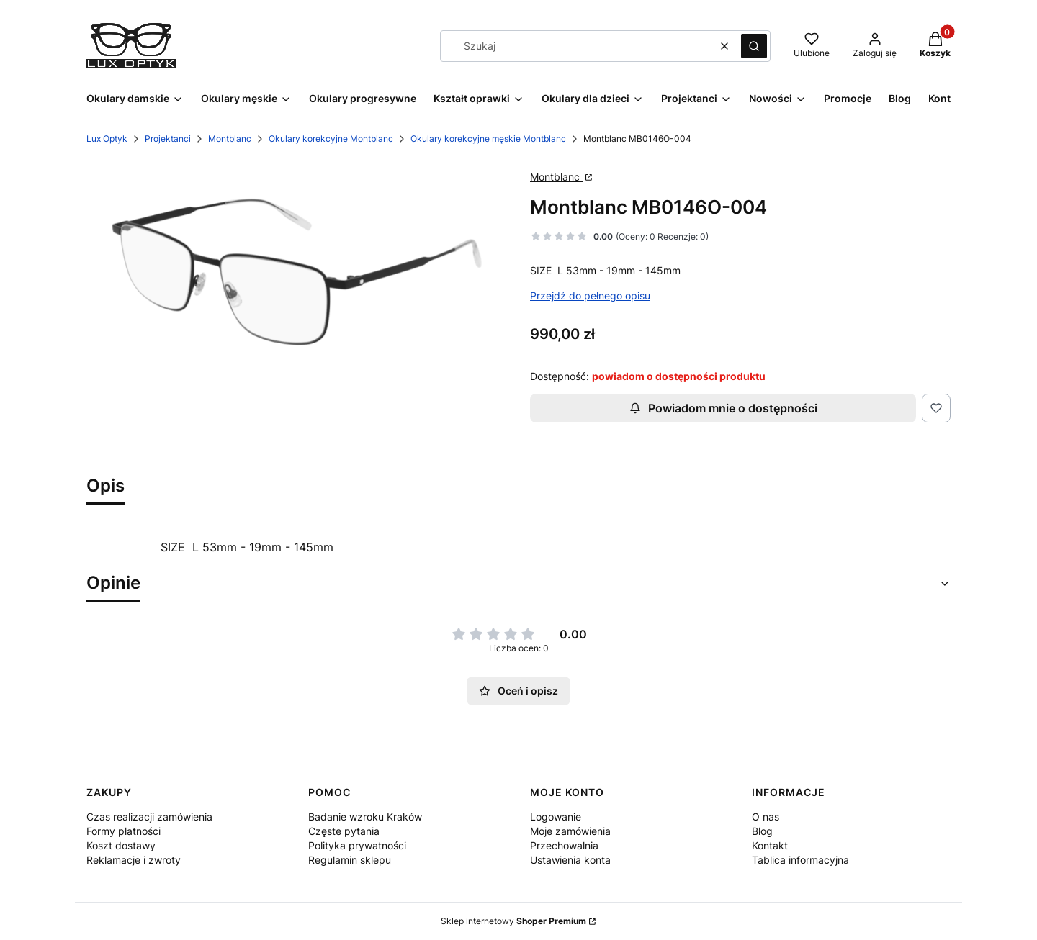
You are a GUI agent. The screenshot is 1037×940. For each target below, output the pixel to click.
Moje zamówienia (570, 831)
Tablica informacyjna (800, 860)
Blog (762, 831)
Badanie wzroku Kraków (365, 816)
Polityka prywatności (357, 845)
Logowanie (555, 816)
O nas (765, 816)
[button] (754, 46)
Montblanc (229, 138)
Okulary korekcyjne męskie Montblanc (488, 138)
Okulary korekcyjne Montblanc (331, 138)
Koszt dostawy (121, 845)
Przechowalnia (564, 845)
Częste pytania (344, 831)
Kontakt (770, 845)
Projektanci (168, 138)
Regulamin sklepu (349, 860)
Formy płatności (123, 831)
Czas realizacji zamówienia (149, 816)
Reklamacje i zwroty (133, 860)
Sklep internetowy (513, 921)
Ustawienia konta (570, 860)
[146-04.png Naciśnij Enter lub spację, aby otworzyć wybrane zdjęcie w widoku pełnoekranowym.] (296, 272)
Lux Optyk (106, 138)
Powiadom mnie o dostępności (723, 408)
